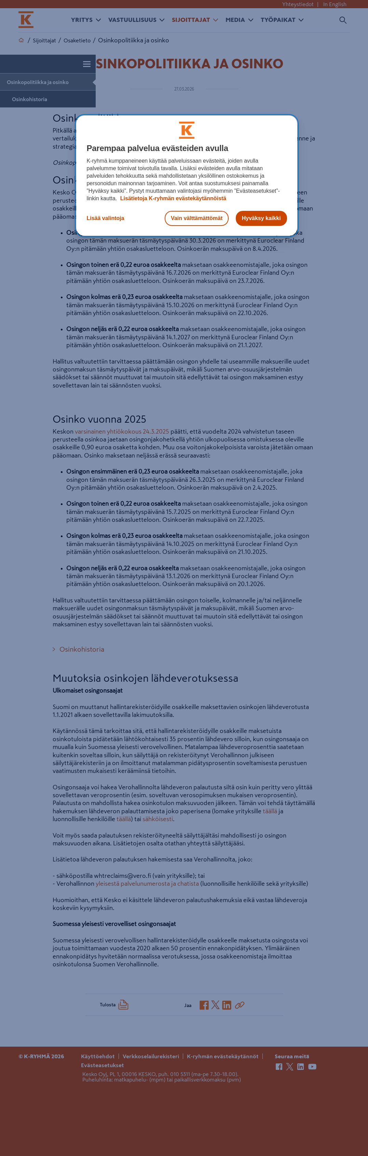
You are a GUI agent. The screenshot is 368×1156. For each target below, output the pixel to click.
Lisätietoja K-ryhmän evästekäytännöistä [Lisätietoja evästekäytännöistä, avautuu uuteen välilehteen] (172, 198)
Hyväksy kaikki (261, 218)
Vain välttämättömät (196, 218)
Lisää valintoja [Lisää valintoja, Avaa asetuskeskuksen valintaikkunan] (105, 218)
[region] (186, 175)
